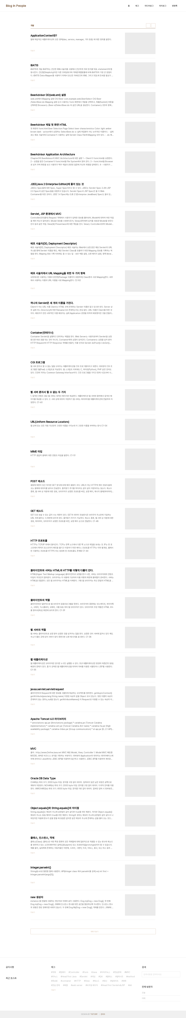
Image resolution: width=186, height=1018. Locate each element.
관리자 (103, 1014)
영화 (124, 981)
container (66, 981)
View (87, 981)
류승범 (55, 981)
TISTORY (94, 1014)
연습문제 (117, 972)
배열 (66, 985)
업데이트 (114, 981)
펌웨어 (62, 972)
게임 (93, 976)
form (86, 972)
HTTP (78, 981)
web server (77, 985)
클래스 (109, 976)
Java (95, 972)
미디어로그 (149, 6)
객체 (54, 972)
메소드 (96, 981)
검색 (177, 974)
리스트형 (153, 25)
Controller (74, 972)
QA (101, 976)
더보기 (53, 990)
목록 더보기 (94, 932)
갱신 (105, 981)
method (131, 976)
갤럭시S (120, 976)
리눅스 (55, 976)
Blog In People (16, 6)
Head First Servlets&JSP (113, 985)
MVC (128, 972)
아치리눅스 (105, 972)
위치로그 (162, 6)
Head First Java (69, 976)
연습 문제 (56, 985)
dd (130, 985)
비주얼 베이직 (92, 985)
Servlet (84, 976)
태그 (137, 6)
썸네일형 (148, 25)
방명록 (174, 6)
